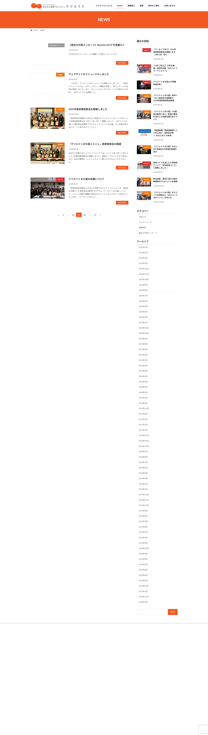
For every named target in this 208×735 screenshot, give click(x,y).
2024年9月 (143, 285)
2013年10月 (144, 586)
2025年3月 (143, 258)
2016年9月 (143, 451)
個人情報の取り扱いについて (58, 626)
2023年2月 (143, 355)
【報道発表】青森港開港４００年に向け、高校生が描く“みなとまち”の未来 (165, 133)
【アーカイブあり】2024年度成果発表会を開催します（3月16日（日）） (164, 52)
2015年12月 (144, 494)
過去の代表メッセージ (148, 233)
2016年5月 (143, 473)
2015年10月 (144, 505)
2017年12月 (144, 408)
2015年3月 (143, 543)
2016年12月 (144, 435)
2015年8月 (143, 516)
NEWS (84, 650)
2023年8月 (143, 344)
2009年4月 (143, 602)
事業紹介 (85, 655)
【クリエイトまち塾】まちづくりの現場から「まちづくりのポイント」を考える (165, 195)
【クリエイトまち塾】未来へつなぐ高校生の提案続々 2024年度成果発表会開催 (165, 98)
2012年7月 (143, 591)
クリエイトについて (89, 646)
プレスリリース (145, 222)
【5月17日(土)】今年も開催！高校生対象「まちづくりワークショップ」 (165, 68)
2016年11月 (144, 441)
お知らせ (142, 217)
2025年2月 (143, 263)
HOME (84, 641)
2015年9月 (143, 510)
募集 (84, 664)
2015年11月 (144, 500)
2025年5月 (143, 247)
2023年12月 (144, 328)
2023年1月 (143, 360)
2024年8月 (143, 290)
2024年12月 (144, 269)
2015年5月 (143, 532)
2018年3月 (143, 403)
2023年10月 (144, 333)
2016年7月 (143, 462)
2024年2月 (143, 317)
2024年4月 (143, 306)
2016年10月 (144, 446)
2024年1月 (143, 322)
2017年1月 (143, 430)
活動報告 (142, 227)
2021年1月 (143, 376)
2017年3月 (143, 419)
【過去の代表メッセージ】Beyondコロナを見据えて (97, 44)
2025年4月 (143, 252)
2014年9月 (143, 553)
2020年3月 (143, 387)
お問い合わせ (37, 626)
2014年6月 (143, 570)
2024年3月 (143, 311)
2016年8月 (143, 457)
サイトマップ (78, 626)
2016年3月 (143, 478)
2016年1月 (143, 489)
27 (95, 215)
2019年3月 (143, 398)
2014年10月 (144, 548)
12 (84, 215)
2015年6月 (143, 527)
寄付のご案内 (87, 659)
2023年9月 (143, 338)
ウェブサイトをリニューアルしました (89, 74)
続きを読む (122, 63)
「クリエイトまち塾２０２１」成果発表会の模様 (95, 144)
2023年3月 (143, 349)
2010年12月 (144, 597)
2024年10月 (144, 279)
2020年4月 (143, 381)
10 (73, 215)
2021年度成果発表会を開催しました (88, 109)
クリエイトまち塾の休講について (86, 178)
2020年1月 (143, 392)
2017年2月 (143, 424)
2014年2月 (143, 580)
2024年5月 (143, 301)
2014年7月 (143, 564)
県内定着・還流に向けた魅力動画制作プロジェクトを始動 (154, 711)
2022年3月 (143, 365)
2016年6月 (143, 468)
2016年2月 (143, 484)
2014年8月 (143, 559)
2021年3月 (143, 371)
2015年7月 (143, 521)
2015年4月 (143, 537)
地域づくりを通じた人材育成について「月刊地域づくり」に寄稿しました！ (165, 165)
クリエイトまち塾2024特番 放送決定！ (148, 653)
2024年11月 (144, 274)
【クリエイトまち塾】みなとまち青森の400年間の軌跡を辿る (165, 149)
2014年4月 (143, 575)
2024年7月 (143, 295)
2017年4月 (143, 414)
